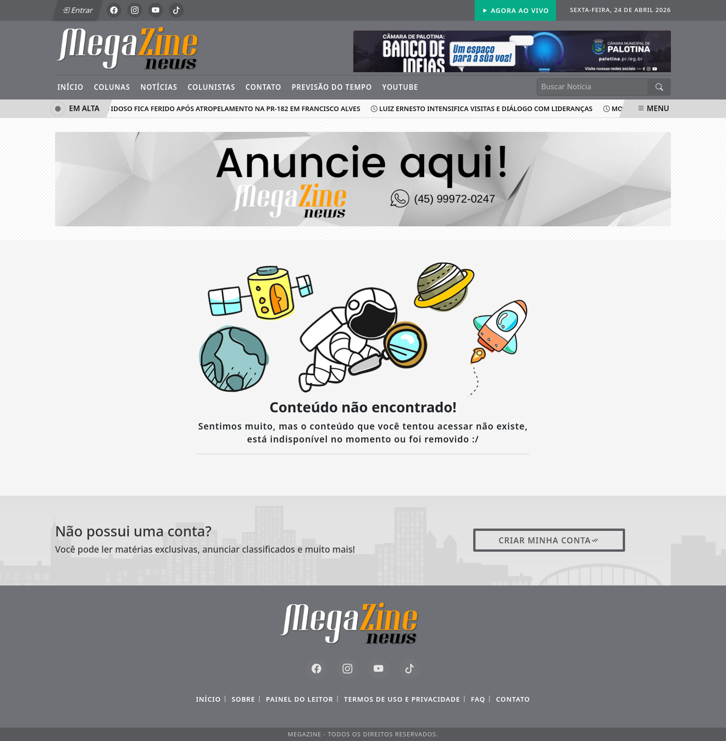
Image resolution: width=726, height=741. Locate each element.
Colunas (112, 87)
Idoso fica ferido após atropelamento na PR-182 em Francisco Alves (233, 108)
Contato (263, 87)
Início (70, 87)
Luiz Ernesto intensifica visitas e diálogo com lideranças (483, 108)
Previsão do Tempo (332, 87)
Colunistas (211, 87)
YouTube (400, 87)
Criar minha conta (549, 540)
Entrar (77, 10)
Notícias (158, 87)
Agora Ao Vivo (515, 10)
